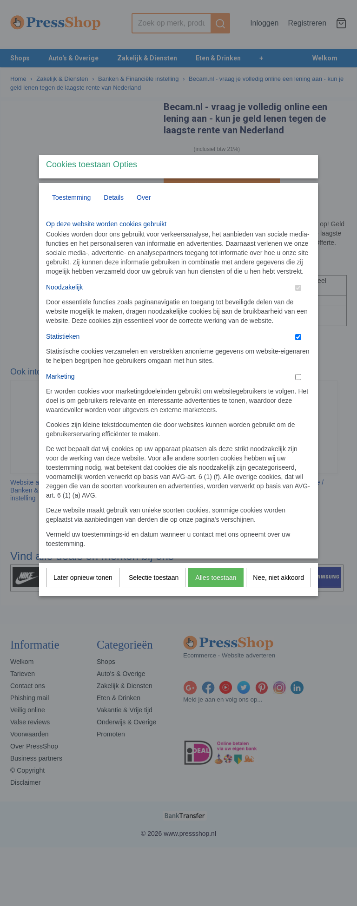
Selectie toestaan (153, 595)
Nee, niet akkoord (278, 595)
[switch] (298, 306)
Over (144, 215)
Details (114, 215)
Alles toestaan (215, 595)
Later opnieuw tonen (82, 595)
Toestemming (71, 215)
